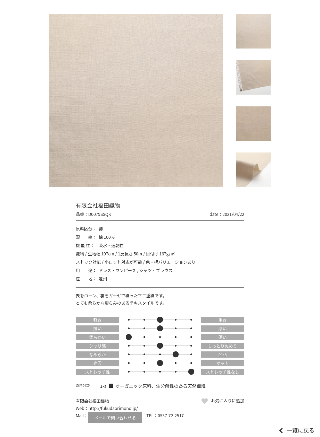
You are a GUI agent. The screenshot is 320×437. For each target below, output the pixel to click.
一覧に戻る (300, 430)
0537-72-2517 (171, 415)
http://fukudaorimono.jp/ (113, 408)
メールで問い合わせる (115, 417)
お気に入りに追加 (227, 400)
